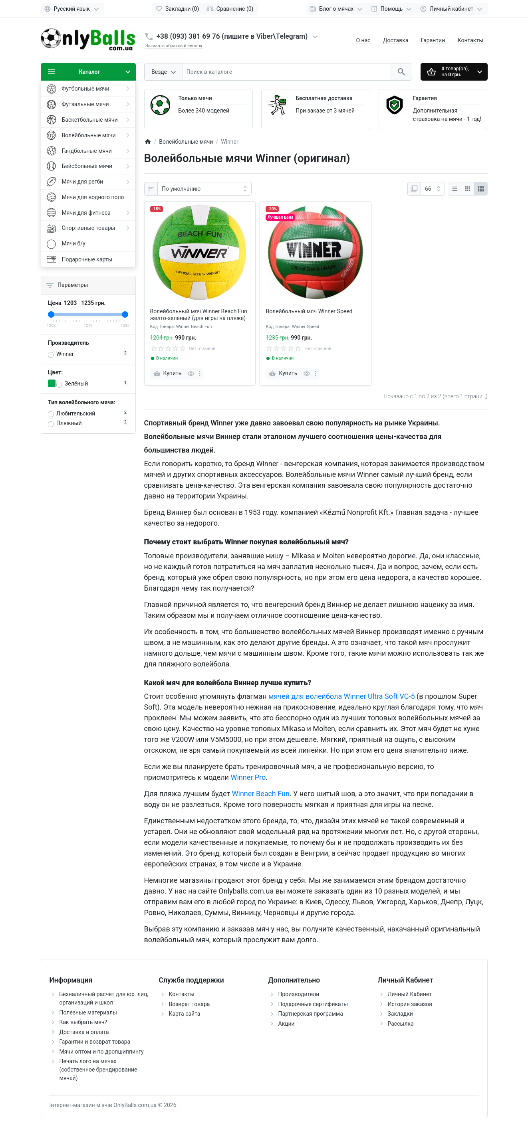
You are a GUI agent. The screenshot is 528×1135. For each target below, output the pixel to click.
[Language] (72, 9)
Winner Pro (248, 777)
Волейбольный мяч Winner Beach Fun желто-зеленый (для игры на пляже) (198, 314)
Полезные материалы (88, 1012)
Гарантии (433, 40)
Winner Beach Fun (261, 793)
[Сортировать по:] (204, 189)
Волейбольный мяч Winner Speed (309, 311)
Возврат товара (189, 1004)
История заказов (410, 1004)
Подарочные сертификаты (313, 1004)
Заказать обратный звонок (173, 45)
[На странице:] (433, 189)
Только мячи (195, 98)
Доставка (395, 40)
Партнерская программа (310, 1013)
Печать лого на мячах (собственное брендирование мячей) (98, 1069)
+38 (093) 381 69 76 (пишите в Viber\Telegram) (232, 36)
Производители (299, 994)
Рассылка (401, 1023)
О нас (363, 40)
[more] (200, 374)
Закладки (400, 1013)
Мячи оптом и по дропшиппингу (102, 1051)
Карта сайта (184, 1013)
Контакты (470, 40)
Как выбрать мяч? (83, 1022)
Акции (286, 1023)
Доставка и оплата (84, 1032)
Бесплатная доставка (324, 98)
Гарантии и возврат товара (95, 1041)
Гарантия (425, 98)
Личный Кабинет (410, 994)
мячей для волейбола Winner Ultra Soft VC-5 (341, 696)
